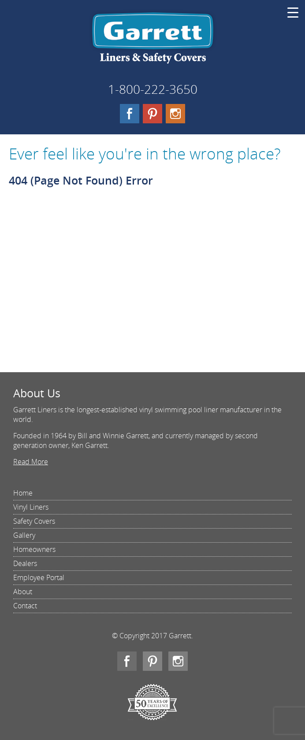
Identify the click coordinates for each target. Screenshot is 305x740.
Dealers (25, 563)
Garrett (153, 41)
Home (23, 493)
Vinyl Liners (30, 507)
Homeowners (34, 549)
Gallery (24, 535)
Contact (25, 605)
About (22, 591)
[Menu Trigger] (293, 12)
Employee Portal (38, 577)
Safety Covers (34, 521)
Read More (30, 461)
